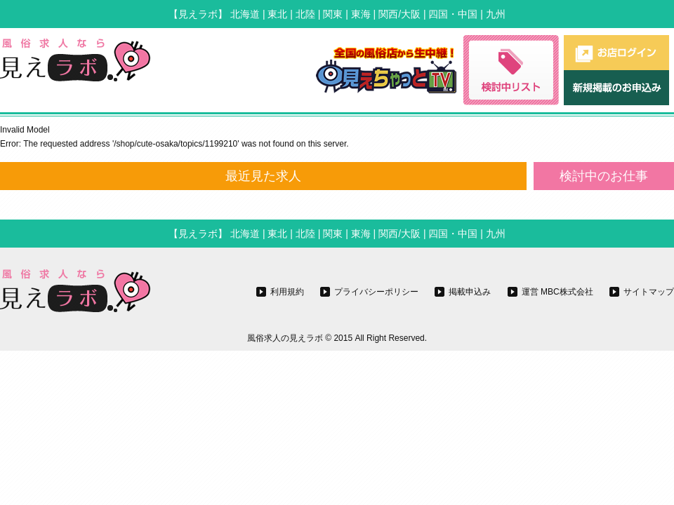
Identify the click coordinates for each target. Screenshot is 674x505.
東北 (277, 14)
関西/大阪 (399, 14)
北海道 (245, 14)
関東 (333, 14)
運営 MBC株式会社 (557, 292)
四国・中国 (452, 14)
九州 (495, 14)
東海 (361, 14)
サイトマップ (648, 292)
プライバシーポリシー (376, 292)
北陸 (305, 14)
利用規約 (287, 292)
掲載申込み (470, 292)
